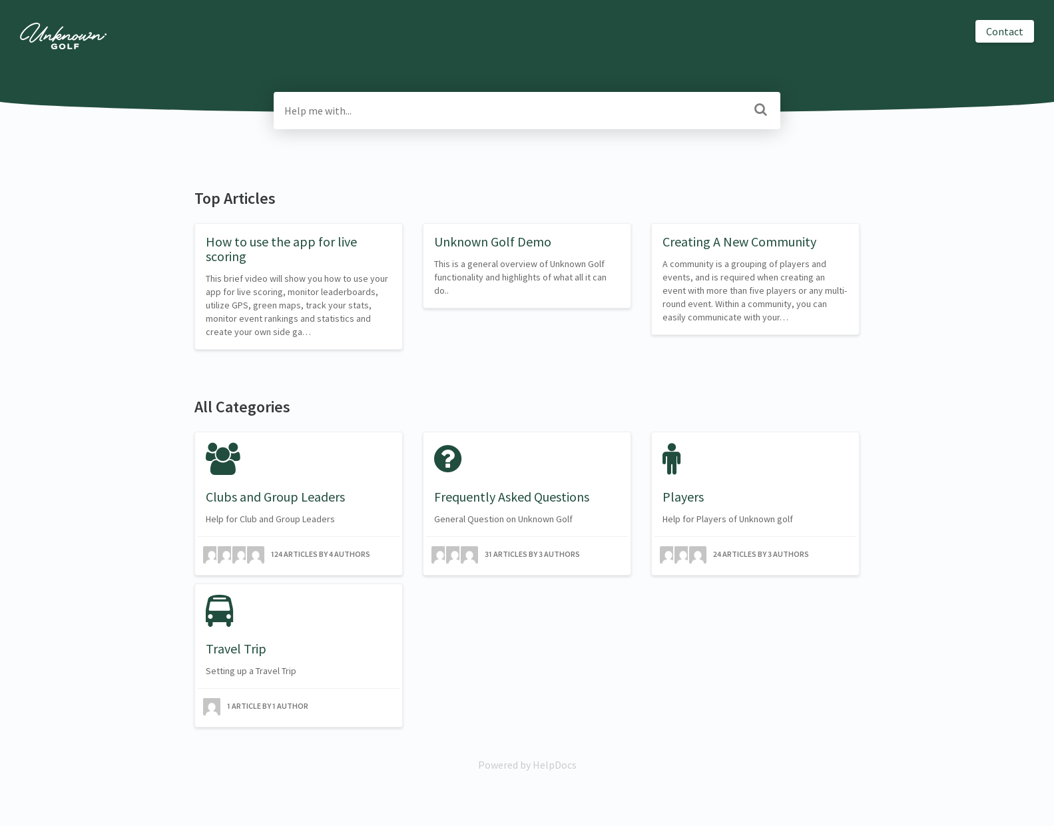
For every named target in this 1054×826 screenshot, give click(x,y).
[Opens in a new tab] (527, 764)
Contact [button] (1004, 31)
